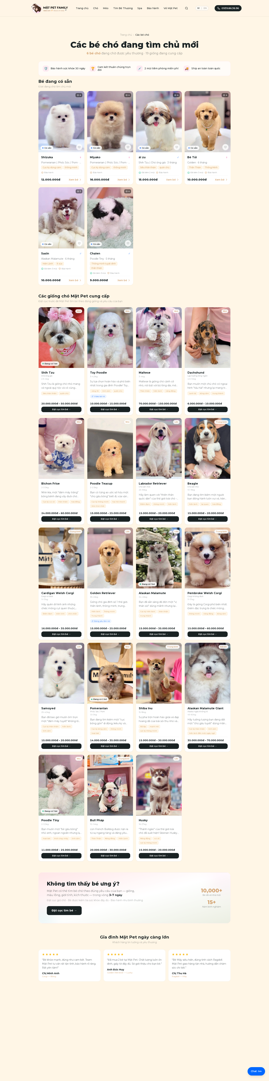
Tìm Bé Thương (123, 8)
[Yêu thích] (79, 147)
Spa (139, 8)
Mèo (105, 8)
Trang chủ (82, 8)
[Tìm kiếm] (186, 8)
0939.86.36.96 (228, 8)
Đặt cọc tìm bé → (61, 409)
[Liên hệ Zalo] (256, 1072)
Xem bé (75, 179)
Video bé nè (98, 396)
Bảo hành (153, 8)
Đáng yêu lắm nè (101, 621)
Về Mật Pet (171, 8)
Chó (95, 8)
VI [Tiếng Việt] (198, 8)
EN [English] (205, 8)
